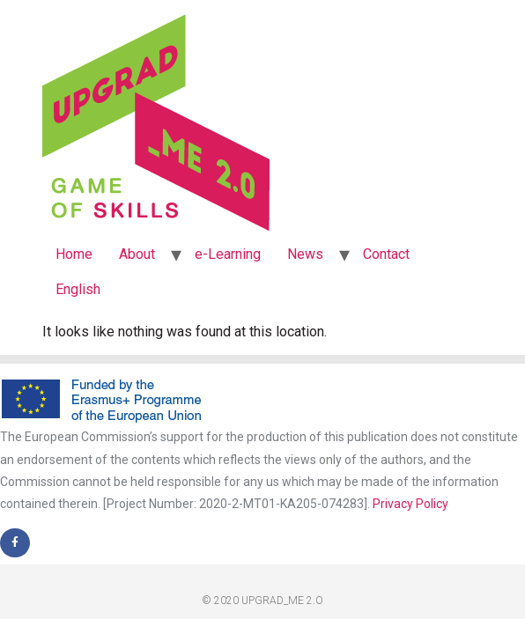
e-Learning (228, 254)
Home (73, 254)
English (77, 289)
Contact (386, 254)
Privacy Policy (410, 504)
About (137, 254)
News (305, 254)
